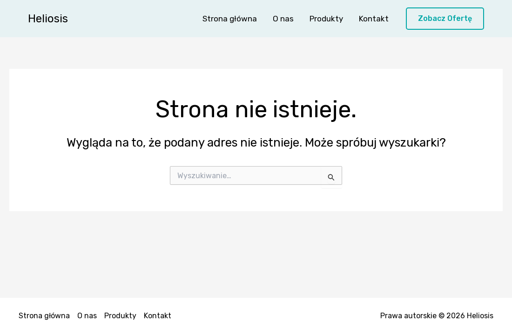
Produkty (326, 18)
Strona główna (229, 18)
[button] (445, 18)
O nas (283, 18)
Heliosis (48, 18)
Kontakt (374, 18)
